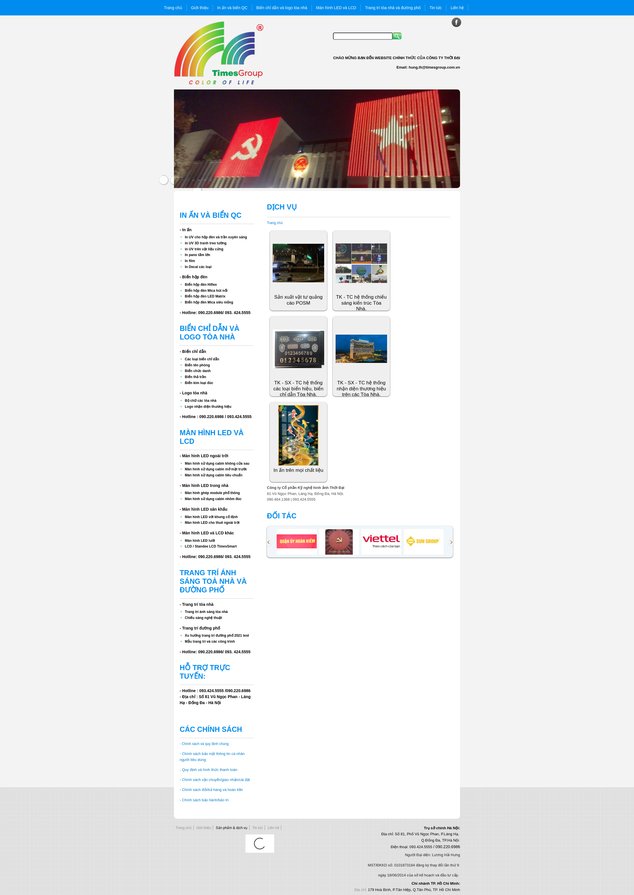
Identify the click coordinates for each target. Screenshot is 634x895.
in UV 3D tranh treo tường (206, 243)
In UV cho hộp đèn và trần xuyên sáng (216, 237)
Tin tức (257, 828)
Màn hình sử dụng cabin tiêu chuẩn (213, 475)
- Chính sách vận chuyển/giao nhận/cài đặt (215, 780)
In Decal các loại (198, 267)
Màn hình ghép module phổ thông (212, 493)
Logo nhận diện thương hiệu (208, 407)
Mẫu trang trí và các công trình (210, 642)
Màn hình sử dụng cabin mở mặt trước (216, 469)
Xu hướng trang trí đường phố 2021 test (217, 636)
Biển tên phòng (197, 365)
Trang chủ (275, 223)
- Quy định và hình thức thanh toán (208, 770)
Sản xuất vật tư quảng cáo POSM (298, 300)
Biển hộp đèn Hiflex (201, 285)
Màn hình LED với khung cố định (211, 517)
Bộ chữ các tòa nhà (200, 401)
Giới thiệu (203, 828)
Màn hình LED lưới (200, 541)
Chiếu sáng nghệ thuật (203, 618)
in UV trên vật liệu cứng (204, 249)
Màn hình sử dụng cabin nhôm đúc (213, 499)
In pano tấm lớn (197, 255)
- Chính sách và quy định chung (204, 744)
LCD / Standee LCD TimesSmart (211, 546)
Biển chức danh (198, 371)
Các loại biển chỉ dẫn (202, 359)
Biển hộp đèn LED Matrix (205, 296)
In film (190, 261)
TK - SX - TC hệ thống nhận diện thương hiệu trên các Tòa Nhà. (361, 388)
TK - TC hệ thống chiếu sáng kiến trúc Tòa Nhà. (361, 302)
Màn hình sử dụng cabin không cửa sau (217, 464)
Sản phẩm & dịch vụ (232, 828)
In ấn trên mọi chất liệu (298, 470)
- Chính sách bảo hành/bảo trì (204, 800)
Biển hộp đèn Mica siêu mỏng (209, 302)
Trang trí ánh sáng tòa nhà (206, 612)
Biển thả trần (195, 377)
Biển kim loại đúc (199, 383)
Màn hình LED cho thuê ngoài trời (212, 523)
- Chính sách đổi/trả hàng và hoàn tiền (211, 790)
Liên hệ (273, 828)
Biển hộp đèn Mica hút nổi (206, 291)
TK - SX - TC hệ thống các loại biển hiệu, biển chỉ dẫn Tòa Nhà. (298, 388)
